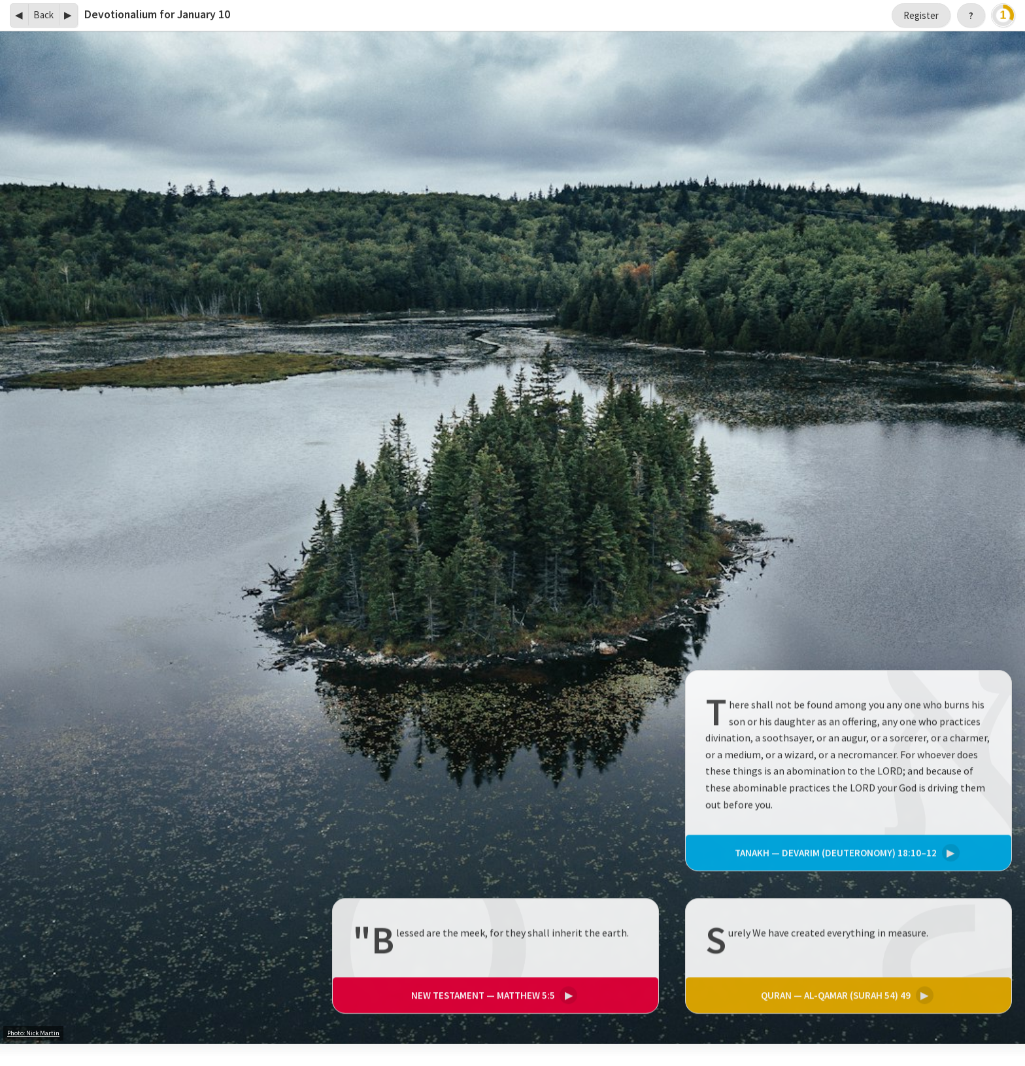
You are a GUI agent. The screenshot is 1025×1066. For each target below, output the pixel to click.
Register (921, 15)
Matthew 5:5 (492, 995)
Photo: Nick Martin (33, 1033)
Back (43, 14)
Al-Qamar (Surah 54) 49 (845, 995)
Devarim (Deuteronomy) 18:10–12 (845, 853)
